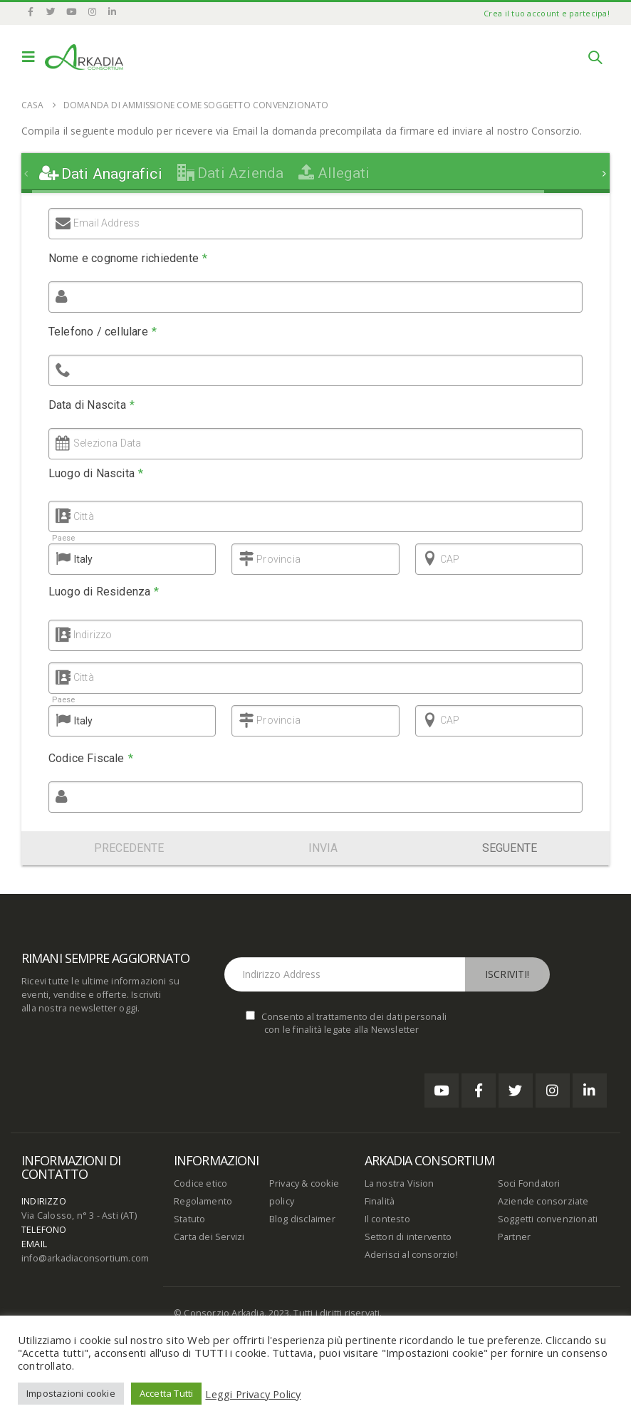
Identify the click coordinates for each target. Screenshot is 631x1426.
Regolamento (203, 1201)
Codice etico (200, 1183)
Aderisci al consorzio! (411, 1255)
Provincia (276, 559)
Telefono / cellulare (102, 331)
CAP (448, 559)
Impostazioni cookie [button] (70, 1393)
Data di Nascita (91, 405)
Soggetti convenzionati (548, 1219)
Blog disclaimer (302, 1219)
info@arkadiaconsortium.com (85, 1258)
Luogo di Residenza (101, 591)
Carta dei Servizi (209, 1237)
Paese (61, 538)
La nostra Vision (399, 1183)
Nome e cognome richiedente (127, 258)
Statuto (189, 1219)
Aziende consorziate (543, 1201)
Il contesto (387, 1219)
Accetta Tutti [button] (167, 1393)
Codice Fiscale (88, 758)
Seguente (509, 848)
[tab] (100, 174)
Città (83, 516)
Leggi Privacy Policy (253, 1394)
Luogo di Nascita (95, 473)
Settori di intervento (408, 1237)
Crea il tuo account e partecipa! (547, 13)
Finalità (380, 1201)
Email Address (106, 223)
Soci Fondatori (529, 1183)
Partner (514, 1237)
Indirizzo (88, 634)
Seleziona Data (107, 443)
